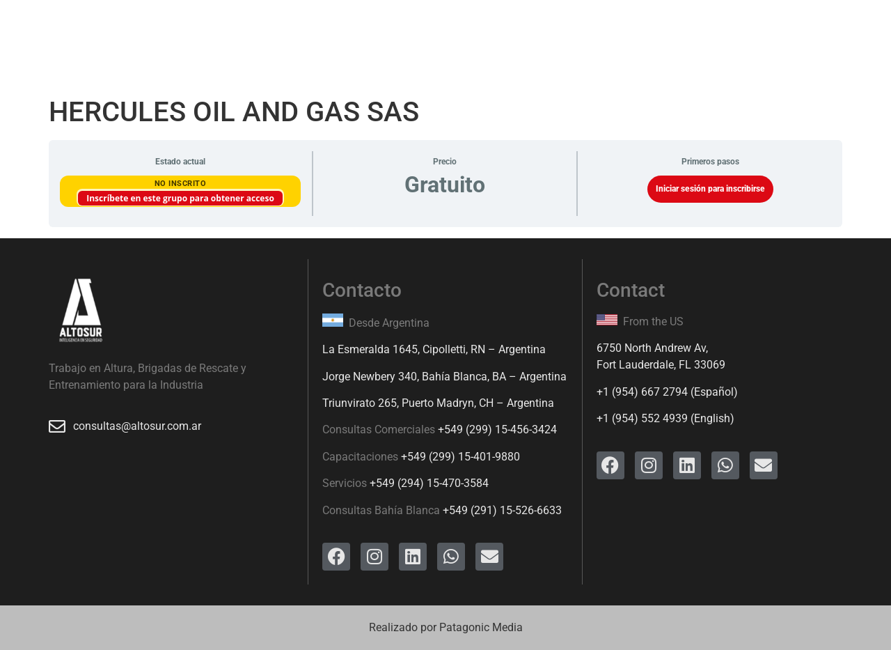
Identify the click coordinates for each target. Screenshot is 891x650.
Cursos (276, 31)
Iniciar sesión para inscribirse (710, 189)
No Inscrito (181, 183)
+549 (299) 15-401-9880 (460, 456)
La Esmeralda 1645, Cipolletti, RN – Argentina (434, 349)
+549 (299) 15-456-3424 (497, 429)
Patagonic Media (481, 627)
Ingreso (536, 31)
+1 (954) (619, 391)
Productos (346, 31)
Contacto (604, 31)
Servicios (209, 31)
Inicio (145, 31)
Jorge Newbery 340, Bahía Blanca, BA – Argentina (444, 376)
